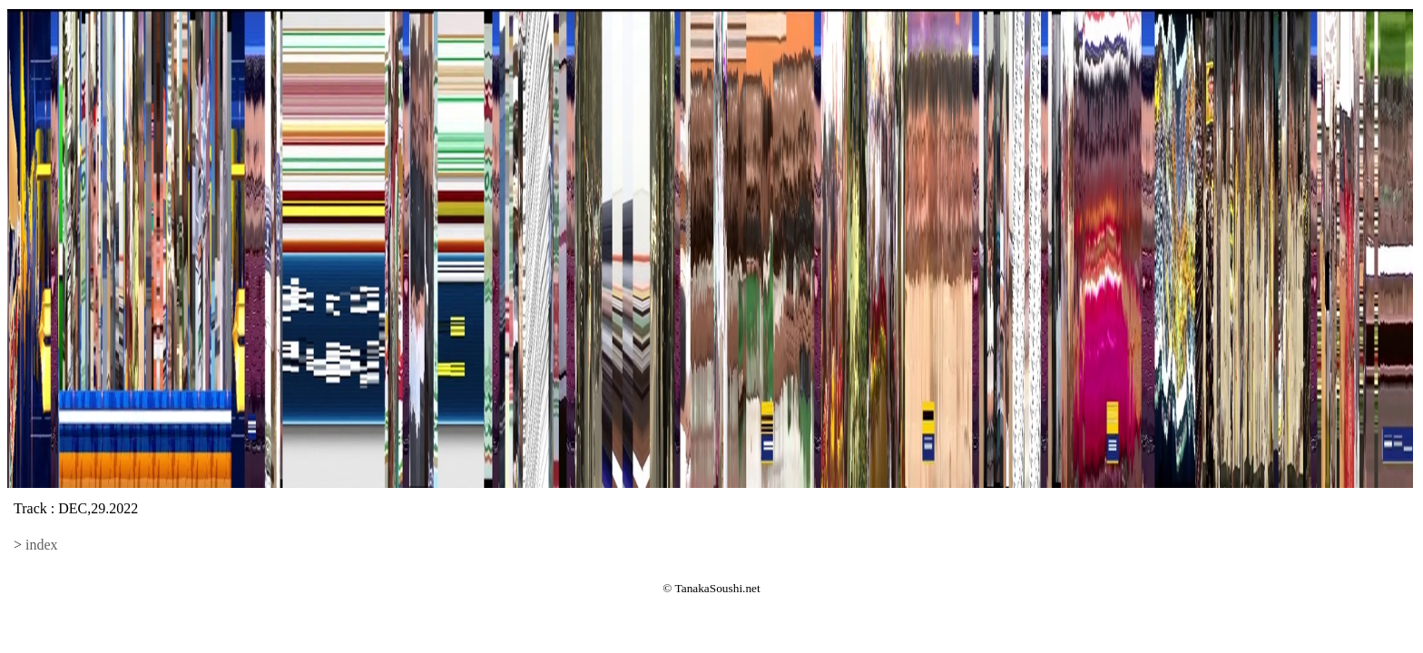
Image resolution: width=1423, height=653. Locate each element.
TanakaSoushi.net (718, 588)
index (41, 544)
